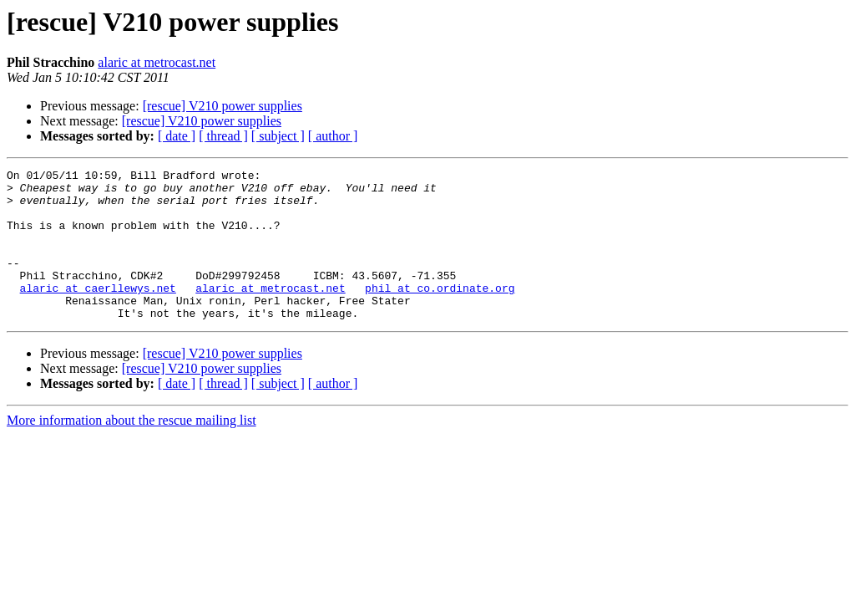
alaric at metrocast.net (156, 62)
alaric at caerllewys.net (98, 312)
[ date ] (176, 136)
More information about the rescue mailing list (131, 450)
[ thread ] (223, 136)
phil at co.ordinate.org (439, 312)
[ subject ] (278, 136)
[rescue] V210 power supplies (222, 106)
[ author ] (333, 136)
